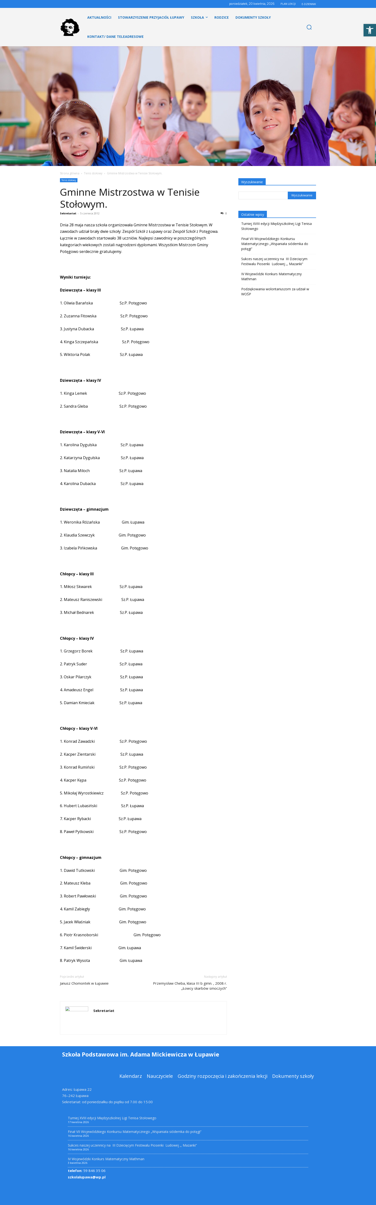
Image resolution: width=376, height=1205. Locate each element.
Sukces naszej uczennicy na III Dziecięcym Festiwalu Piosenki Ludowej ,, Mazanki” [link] (274, 261)
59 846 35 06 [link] (87, 1170)
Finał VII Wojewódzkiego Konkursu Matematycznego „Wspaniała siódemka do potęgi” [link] (274, 243)
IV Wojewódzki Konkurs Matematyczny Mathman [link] (271, 276)
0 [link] (224, 213)
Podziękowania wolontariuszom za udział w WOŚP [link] (275, 291)
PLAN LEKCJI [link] (288, 4)
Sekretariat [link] (68, 213)
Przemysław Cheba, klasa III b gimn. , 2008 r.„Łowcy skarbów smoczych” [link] (190, 986)
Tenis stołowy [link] (93, 173)
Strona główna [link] (69, 173)
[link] (370, 30)
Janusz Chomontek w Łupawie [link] (84, 983)
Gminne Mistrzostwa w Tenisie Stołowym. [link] (130, 198)
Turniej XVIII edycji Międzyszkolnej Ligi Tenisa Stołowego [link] (276, 226)
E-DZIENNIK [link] (309, 4)
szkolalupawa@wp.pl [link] (87, 1177)
